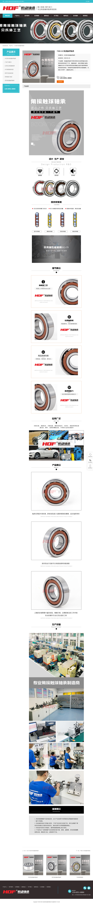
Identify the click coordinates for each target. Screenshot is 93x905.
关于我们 (56, 15)
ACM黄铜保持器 (9, 69)
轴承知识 (66, 15)
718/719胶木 (8, 62)
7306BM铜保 (79, 877)
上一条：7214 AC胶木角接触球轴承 (30, 850)
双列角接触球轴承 (9, 80)
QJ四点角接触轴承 (10, 65)
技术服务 (75, 15)
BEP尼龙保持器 (9, 73)
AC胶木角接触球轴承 (19, 45)
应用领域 (36, 15)
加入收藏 (87, 1)
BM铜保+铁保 (8, 76)
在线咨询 (60, 81)
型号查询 (27, 15)
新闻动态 (46, 15)
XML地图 (58, 901)
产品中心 (17, 15)
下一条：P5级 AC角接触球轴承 (83, 850)
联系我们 (85, 15)
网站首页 (7, 15)
